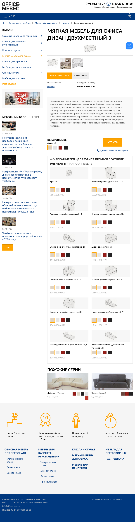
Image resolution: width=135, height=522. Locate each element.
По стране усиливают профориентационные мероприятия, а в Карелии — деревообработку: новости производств (18, 144)
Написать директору (124, 7)
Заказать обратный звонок (105, 7)
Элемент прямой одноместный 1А (107, 181)
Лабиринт (51, 393)
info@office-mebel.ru (11, 506)
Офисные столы (11, 72)
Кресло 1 (54, 181)
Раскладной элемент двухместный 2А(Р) (68, 344)
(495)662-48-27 (95, 3)
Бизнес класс (14, 472)
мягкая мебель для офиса (82, 457)
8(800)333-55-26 (122, 3)
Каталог (8, 30)
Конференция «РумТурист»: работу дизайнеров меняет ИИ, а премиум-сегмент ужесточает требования (22, 176)
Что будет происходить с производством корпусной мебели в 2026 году (22, 236)
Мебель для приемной (14, 61)
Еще (8, 247)
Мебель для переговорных (16, 67)
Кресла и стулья (11, 50)
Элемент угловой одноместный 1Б (66, 214)
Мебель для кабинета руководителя (14, 43)
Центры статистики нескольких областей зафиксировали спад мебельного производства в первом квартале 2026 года (20, 207)
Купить (112, 142)
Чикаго (95, 393)
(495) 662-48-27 (9, 510)
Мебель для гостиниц (14, 78)
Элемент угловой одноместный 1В (107, 214)
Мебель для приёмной (80, 466)
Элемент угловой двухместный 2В (65, 312)
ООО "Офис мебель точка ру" (36, 502)
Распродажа (9, 83)
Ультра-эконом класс (15, 460)
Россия (50, 86)
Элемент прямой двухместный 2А (65, 279)
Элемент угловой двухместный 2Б (107, 279)
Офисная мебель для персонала (19, 35)
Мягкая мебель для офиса (16, 55)
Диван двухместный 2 (102, 246)
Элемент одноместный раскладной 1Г (67, 246)
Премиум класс (48, 481)
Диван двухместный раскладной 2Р (108, 312)
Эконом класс (14, 467)
